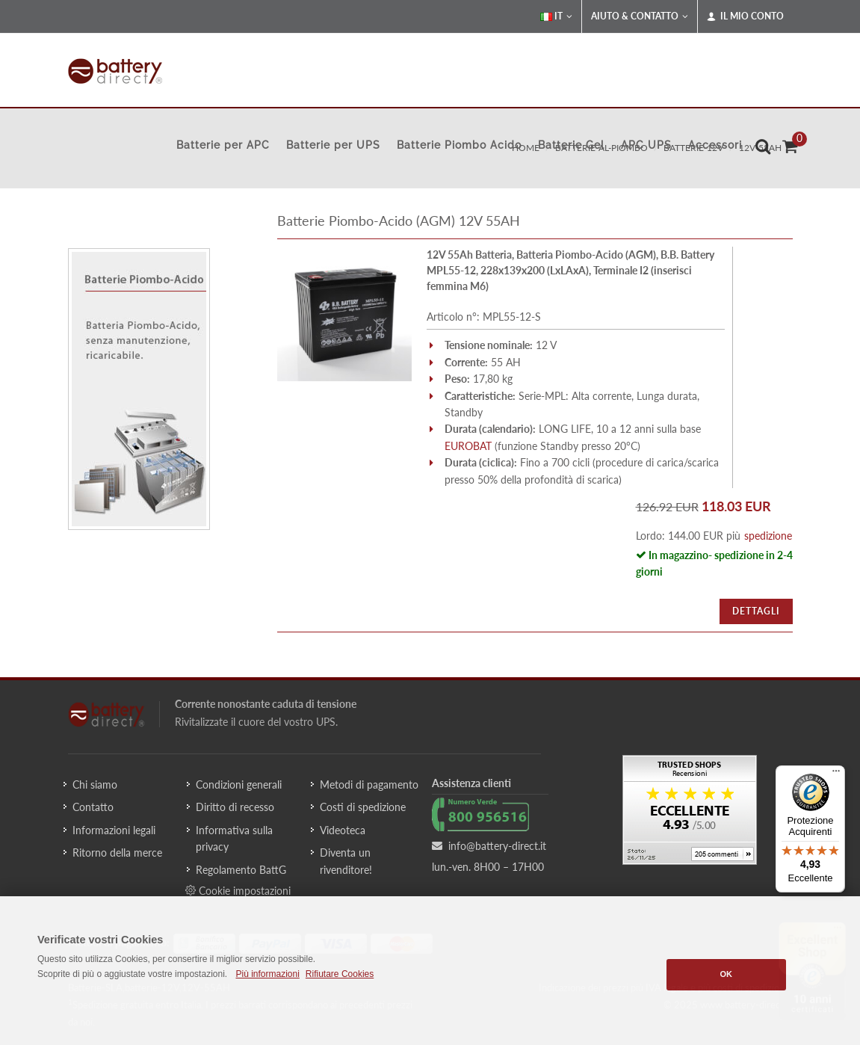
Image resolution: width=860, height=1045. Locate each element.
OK (726, 974)
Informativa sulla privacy (234, 838)
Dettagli (756, 611)
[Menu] (836, 774)
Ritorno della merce (117, 852)
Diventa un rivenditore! (346, 860)
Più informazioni (267, 974)
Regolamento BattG (241, 869)
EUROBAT (468, 446)
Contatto (93, 807)
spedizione (768, 535)
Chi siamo (94, 784)
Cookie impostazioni (238, 890)
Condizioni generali (239, 784)
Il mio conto (745, 16)
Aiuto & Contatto (639, 16)
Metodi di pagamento (369, 784)
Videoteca (342, 830)
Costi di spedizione (363, 807)
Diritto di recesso (235, 807)
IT (556, 16)
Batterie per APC (223, 145)
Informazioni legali (113, 830)
